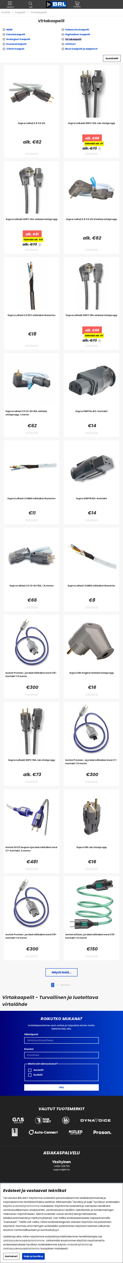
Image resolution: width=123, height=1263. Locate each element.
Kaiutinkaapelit (15, 34)
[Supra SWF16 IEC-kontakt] (91, 503)
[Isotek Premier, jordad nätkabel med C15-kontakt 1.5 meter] (31, 677)
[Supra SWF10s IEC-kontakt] (91, 416)
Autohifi (35, 1070)
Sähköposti (31, 1034)
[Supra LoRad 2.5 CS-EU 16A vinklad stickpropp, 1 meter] (31, 416)
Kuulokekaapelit (16, 44)
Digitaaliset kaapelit (77, 34)
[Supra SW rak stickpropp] (91, 852)
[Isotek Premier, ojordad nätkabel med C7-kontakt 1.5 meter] (91, 764)
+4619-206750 (61, 1166)
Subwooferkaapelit (77, 29)
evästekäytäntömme (26, 1206)
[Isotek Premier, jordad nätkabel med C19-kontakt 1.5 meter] (31, 939)
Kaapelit (20, 12)
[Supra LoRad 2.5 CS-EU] (31, 128)
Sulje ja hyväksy (33, 1256)
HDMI (9, 29)
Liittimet (70, 44)
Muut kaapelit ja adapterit (81, 48)
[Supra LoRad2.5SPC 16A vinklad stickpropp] (91, 320)
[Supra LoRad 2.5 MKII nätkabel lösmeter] (31, 503)
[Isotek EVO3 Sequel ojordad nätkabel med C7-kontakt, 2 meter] (31, 852)
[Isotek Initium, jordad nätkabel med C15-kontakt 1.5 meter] (91, 939)
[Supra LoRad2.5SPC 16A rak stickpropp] (31, 764)
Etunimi (28, 1049)
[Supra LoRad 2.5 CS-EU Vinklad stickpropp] (91, 224)
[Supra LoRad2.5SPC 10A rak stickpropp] (91, 128)
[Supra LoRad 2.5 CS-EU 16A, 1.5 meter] (31, 590)
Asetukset (11, 1256)
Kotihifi (6, 12)
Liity (61, 1087)
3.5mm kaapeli (15, 48)
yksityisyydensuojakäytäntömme (24, 1240)
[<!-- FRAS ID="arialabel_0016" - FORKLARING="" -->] (100, 148)
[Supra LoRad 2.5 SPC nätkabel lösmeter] (31, 320)
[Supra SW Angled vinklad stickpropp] (91, 677)
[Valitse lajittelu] (112, 58)
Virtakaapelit (39, 12)
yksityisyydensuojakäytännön (21, 1248)
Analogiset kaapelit (18, 39)
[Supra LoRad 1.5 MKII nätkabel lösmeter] (91, 590)
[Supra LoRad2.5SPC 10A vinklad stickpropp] (31, 224)
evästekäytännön (78, 1244)
